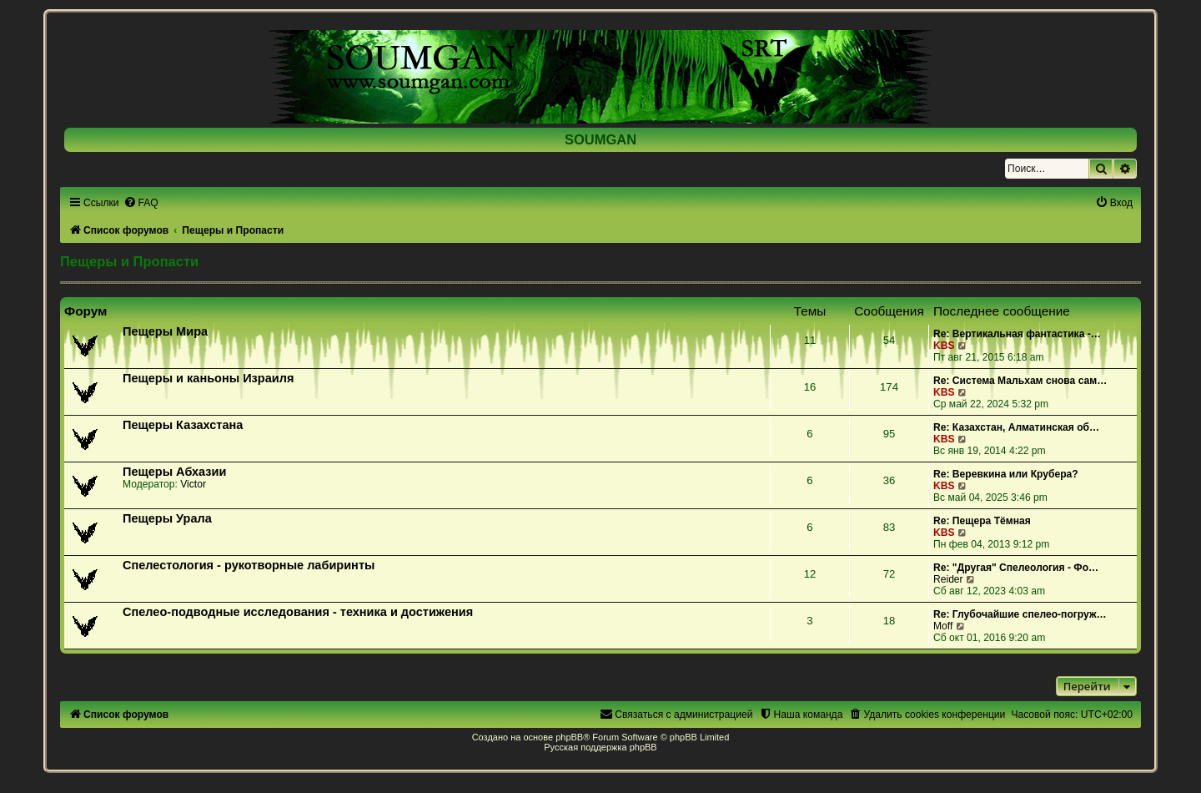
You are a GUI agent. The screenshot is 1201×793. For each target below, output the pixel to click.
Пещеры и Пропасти (129, 261)
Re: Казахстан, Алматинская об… (1016, 427)
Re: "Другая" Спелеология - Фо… (1015, 567)
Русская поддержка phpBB (600, 747)
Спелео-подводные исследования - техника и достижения (298, 612)
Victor (193, 484)
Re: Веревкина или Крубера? (1005, 474)
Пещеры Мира (165, 331)
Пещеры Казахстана (183, 425)
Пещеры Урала (167, 518)
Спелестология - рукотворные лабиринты (248, 565)
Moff (942, 626)
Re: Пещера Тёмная (982, 521)
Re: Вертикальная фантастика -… (1017, 334)
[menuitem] (140, 203)
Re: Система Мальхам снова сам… (1020, 380)
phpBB (569, 737)
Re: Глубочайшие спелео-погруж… (1020, 614)
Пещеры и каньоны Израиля (208, 378)
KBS (944, 345)
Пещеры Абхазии (174, 471)
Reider (948, 579)
